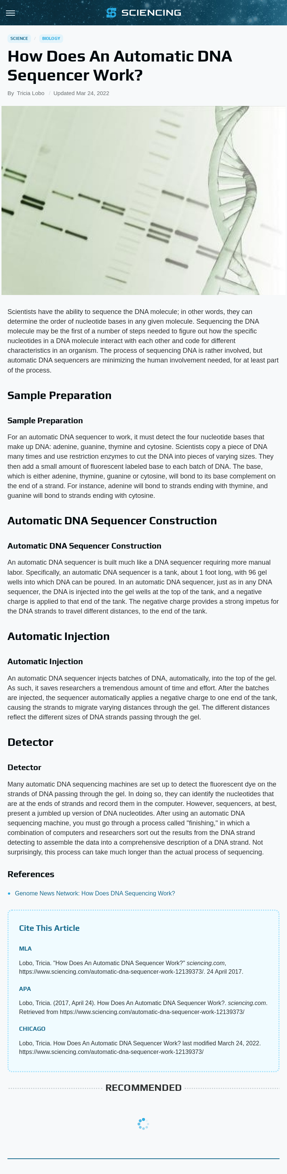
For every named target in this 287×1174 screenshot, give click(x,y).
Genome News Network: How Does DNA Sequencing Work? (95, 893)
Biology (51, 38)
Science (19, 38)
